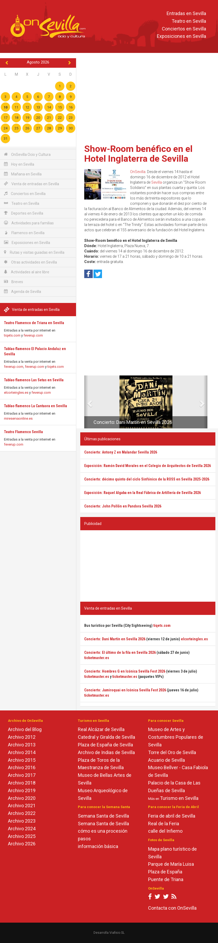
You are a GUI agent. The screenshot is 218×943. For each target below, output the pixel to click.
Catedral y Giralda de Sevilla (106, 737)
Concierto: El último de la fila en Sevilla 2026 (120, 652)
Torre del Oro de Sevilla (172, 752)
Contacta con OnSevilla (172, 908)
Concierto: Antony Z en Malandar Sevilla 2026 (120, 452)
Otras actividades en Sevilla (30, 262)
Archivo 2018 (21, 783)
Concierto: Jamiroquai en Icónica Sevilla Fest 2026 (125, 690)
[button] (86, 401)
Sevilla (156, 182)
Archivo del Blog (25, 729)
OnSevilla (137, 172)
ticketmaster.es (96, 658)
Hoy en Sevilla (19, 164)
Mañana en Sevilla (23, 174)
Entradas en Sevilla (186, 13)
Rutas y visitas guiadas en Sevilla (34, 252)
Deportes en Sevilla (23, 213)
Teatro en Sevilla (189, 21)
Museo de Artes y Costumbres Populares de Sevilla (175, 737)
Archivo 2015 (21, 760)
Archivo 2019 (21, 790)
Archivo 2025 (21, 836)
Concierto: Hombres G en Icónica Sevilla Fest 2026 (124, 671)
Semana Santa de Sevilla (103, 816)
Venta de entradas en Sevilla (31, 184)
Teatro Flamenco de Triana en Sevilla (34, 323)
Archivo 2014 (21, 752)
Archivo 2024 (21, 828)
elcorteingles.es (16, 393)
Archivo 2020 (21, 798)
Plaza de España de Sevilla (105, 744)
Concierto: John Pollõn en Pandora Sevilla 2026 (122, 506)
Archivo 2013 (21, 744)
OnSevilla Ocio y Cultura (27, 154)
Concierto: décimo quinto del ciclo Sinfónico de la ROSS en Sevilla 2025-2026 (146, 479)
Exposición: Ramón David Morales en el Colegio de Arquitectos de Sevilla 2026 (147, 466)
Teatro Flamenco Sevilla (23, 432)
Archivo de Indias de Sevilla (106, 752)
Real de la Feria (163, 823)
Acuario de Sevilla (166, 760)
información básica (98, 846)
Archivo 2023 (21, 821)
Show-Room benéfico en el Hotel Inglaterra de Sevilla (138, 153)
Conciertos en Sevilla (184, 28)
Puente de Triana (165, 879)
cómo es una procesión (102, 831)
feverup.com (33, 335)
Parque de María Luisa (171, 864)
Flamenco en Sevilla (24, 232)
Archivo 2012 (21, 737)
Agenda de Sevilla (22, 291)
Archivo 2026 (21, 843)
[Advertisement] (147, 99)
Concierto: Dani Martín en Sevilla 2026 (133, 422)
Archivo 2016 (21, 767)
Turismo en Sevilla (179, 798)
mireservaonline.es (18, 418)
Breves (13, 281)
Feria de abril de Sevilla (171, 816)
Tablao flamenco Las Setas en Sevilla (34, 380)
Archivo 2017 (21, 775)
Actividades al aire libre (26, 272)
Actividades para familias (29, 223)
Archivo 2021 (21, 805)
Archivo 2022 (21, 813)
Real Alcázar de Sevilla (101, 729)
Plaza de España (165, 871)
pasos (84, 838)
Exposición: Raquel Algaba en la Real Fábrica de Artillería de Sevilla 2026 (142, 493)
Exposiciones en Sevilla (181, 36)
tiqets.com (12, 335)
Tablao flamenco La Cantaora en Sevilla (35, 406)
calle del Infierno (165, 831)
